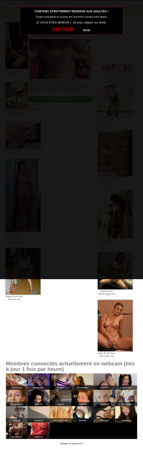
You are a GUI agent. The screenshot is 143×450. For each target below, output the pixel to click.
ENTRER (63, 29)
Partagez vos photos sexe (71, 443)
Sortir (86, 30)
